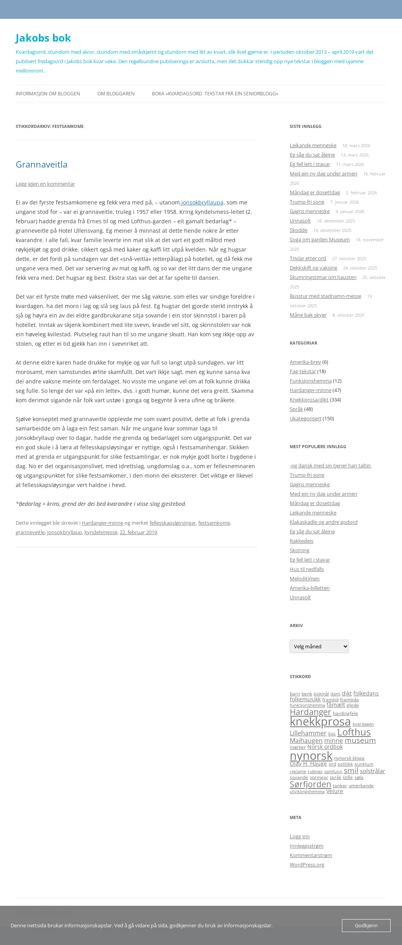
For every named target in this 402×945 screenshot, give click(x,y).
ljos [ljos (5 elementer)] (332, 733)
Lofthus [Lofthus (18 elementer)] (354, 732)
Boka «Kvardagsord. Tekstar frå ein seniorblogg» (215, 93)
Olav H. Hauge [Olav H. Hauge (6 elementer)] (308, 763)
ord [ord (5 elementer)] (332, 764)
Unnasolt (300, 220)
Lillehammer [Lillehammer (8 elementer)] (308, 733)
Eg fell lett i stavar (310, 164)
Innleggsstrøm (306, 845)
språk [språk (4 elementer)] (335, 777)
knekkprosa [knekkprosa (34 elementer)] (320, 721)
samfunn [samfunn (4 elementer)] (333, 771)
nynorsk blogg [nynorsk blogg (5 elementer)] (349, 758)
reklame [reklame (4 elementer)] (298, 771)
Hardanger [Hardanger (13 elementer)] (310, 711)
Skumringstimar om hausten (323, 277)
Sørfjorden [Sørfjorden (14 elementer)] (310, 784)
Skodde (298, 230)
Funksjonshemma (311, 380)
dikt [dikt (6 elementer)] (347, 693)
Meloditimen (305, 578)
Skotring (299, 550)
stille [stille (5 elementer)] (348, 777)
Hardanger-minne (102, 522)
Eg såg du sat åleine (312, 154)
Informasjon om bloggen (48, 93)
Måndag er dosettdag (315, 192)
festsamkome (214, 522)
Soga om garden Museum (320, 239)
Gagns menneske (310, 211)
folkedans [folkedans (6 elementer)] (366, 693)
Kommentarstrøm (311, 855)
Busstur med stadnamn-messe (325, 295)
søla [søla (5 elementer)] (359, 777)
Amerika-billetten (310, 587)
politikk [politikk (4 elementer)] (345, 764)
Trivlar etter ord (308, 258)
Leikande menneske (313, 145)
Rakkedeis (301, 540)
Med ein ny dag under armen (323, 173)
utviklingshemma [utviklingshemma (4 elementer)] (307, 791)
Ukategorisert (306, 418)
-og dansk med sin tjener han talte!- (331, 465)
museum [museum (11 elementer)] (360, 740)
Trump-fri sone (307, 201)
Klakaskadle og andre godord (324, 521)
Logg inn (300, 836)
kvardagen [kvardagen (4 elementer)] (363, 724)
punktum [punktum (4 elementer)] (363, 764)
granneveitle (30, 532)
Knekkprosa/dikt (309, 399)
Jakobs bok (43, 38)
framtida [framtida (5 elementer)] (349, 699)
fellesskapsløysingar (173, 522)
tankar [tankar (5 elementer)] (340, 785)
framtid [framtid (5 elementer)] (330, 699)
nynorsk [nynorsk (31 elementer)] (311, 755)
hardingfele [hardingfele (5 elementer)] (345, 713)
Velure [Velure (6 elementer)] (334, 791)
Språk (296, 408)
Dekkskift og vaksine (313, 267)
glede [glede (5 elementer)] (353, 705)
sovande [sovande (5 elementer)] (299, 777)
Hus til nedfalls (307, 569)
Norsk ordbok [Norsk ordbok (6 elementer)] (325, 746)
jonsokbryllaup (64, 532)
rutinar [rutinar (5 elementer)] (315, 771)
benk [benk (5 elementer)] (307, 693)
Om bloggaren (116, 93)
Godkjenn (366, 925)
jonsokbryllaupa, (202, 202)
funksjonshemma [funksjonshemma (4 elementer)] (307, 705)
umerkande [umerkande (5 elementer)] (361, 785)
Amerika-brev (305, 361)
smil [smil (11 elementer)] (351, 770)
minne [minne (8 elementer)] (333, 740)
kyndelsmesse (100, 532)
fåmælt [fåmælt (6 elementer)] (336, 704)
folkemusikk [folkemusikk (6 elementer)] (305, 699)
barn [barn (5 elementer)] (295, 693)
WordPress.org (307, 864)
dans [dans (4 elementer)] (335, 694)
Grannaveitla (42, 164)
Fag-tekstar (303, 371)
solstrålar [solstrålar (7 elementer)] (372, 771)
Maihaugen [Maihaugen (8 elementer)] (306, 740)
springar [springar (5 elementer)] (319, 777)
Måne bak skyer (308, 314)
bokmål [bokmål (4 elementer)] (321, 694)
